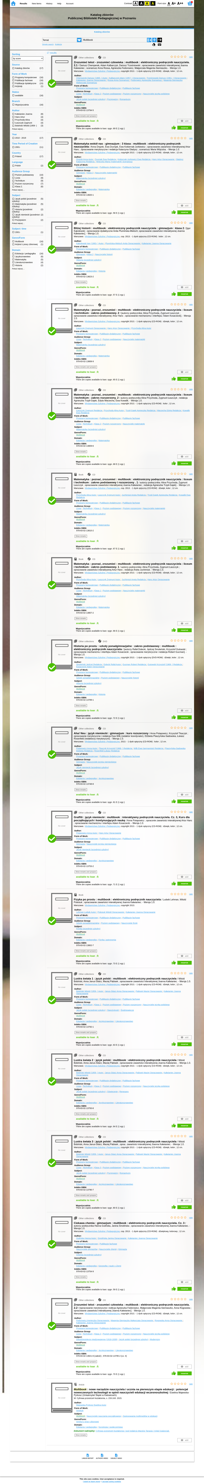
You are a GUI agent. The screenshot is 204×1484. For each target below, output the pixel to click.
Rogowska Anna (169, 1320)
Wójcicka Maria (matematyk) (114, 161)
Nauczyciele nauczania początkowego (104, 1416)
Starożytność (113, 1010)
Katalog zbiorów (102, 32)
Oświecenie (112, 1091)
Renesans (124, 1091)
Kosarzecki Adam (90, 667)
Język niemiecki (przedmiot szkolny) (92, 767)
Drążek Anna (85, 159)
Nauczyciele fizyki (129, 923)
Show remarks (81, 200)
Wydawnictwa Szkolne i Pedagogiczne (102, 71)
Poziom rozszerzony (132, 94)
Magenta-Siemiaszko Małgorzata (132, 1320)
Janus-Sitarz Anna (120, 991)
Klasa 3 (90, 173)
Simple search (48, 44)
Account (69, 3)
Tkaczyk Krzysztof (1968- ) (116, 748)
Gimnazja (80, 173)
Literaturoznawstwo (124, 1021)
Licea (78, 94)
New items (36, 3)
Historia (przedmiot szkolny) (88, 260)
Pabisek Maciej (149, 991)
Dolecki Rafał (112, 664)
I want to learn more (91, 1481)
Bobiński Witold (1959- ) (90, 991)
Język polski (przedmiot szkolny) (90, 99)
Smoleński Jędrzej (89, 664)
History (49, 3)
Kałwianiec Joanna (91, 80)
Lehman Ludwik (86, 912)
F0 (168, 3)
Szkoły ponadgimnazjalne (87, 678)
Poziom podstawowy (112, 94)
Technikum (88, 94)
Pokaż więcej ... (18, 129)
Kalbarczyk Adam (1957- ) (127, 78)
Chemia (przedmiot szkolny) (88, 1255)
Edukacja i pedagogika (86, 189)
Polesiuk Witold (111, 912)
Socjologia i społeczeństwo (110, 1427)
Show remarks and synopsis (86, 116)
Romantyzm (125, 99)
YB (147, 3)
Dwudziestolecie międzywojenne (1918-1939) (96, 1339)
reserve (184, 128)
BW (141, 3)
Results (23, 3)
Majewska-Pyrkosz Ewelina (91, 1405)
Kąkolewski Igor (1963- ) (90, 243)
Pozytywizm (112, 99)
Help (59, 3)
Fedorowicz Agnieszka (146, 80)
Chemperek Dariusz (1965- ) (92, 78)
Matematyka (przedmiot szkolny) (91, 178)
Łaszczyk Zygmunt (91, 328)
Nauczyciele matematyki (106, 173)
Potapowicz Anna (87, 748)
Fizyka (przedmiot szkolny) (88, 929)
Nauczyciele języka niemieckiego (101, 762)
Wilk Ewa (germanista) (149, 748)
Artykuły (79, 1410)
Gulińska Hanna (86, 1238)
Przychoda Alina (141, 328)
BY (152, 3)
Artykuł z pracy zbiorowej (87, 1422)
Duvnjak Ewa (105, 159)
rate (191, 57)
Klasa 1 (97, 508)
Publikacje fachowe (131, 88)
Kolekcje (58, 44)
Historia (101, 271)
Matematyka (104, 189)
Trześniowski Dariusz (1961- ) (167, 78)
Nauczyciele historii (103, 254)
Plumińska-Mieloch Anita (123, 243)
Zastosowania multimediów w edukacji (140, 1416)
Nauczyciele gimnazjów (86, 1249)
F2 (180, 3)
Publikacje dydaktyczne (110, 88)
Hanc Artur (163, 159)
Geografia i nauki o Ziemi (109, 1266)
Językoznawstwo (106, 778)
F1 (173, 3)
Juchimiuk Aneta (134, 495)
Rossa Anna (119, 80)
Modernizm (155, 1339)
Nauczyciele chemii (108, 1249)
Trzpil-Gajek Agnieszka (141, 410)
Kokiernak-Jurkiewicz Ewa (134, 159)
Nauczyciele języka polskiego (156, 94)
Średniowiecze (127, 1010)
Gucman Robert (135, 664)
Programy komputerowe (87, 88)
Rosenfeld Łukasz (106, 751)
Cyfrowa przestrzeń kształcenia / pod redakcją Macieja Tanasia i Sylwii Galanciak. (133, 1431)
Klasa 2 (97, 94)
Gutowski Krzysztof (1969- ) (165, 664)
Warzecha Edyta (169, 410)
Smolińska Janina (112, 1238)
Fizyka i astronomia (107, 940)
